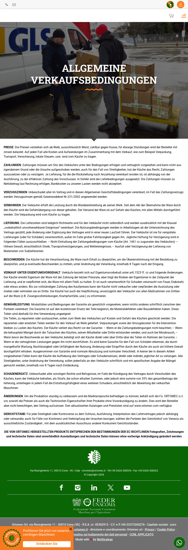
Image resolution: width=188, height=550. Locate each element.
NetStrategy (105, 539)
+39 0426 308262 (148, 470)
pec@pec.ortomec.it (75, 529)
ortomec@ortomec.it (94, 470)
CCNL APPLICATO (141, 534)
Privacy (150, 529)
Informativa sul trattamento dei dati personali (97, 534)
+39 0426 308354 (121, 470)
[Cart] (171, 15)
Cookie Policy (166, 529)
